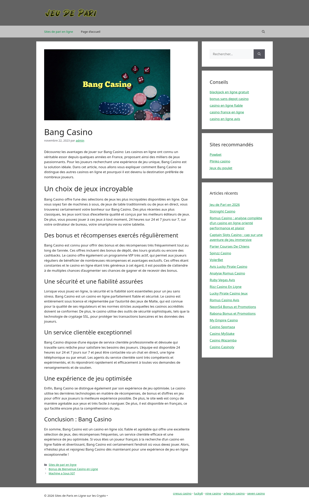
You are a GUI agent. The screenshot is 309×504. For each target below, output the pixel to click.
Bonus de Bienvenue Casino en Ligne (73, 469)
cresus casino (182, 493)
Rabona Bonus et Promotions (233, 313)
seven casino (256, 493)
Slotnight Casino (222, 211)
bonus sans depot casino (229, 98)
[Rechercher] (259, 54)
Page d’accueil (91, 32)
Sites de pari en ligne (58, 32)
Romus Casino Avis (224, 300)
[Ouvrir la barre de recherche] (263, 31)
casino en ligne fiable (226, 105)
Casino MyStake (222, 333)
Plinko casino (220, 161)
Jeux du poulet (221, 168)
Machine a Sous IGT (62, 473)
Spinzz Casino (220, 253)
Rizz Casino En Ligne (226, 286)
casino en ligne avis (225, 119)
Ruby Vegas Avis (222, 280)
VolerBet (216, 260)
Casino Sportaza (222, 327)
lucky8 (198, 493)
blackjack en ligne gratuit (229, 92)
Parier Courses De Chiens (229, 246)
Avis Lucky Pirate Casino (228, 266)
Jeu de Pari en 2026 (225, 204)
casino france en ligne (227, 112)
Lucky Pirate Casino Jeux (229, 293)
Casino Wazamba (223, 340)
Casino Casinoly (222, 347)
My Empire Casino (224, 320)
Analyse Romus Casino (227, 273)
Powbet (216, 154)
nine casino (213, 493)
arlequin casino (234, 493)
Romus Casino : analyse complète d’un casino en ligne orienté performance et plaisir (236, 223)
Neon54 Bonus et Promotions (233, 306)
